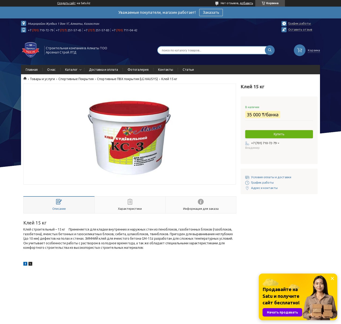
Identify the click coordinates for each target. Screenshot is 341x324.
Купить (279, 134)
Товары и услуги (42, 79)
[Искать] (270, 50)
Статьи (188, 69)
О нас (51, 69)
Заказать (211, 12)
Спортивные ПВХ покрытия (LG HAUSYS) (127, 79)
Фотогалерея (138, 69)
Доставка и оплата (103, 69)
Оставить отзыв (300, 29)
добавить (246, 3)
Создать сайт (66, 3)
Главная (32, 69)
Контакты (165, 69)
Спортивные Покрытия (76, 79)
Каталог (71, 69)
